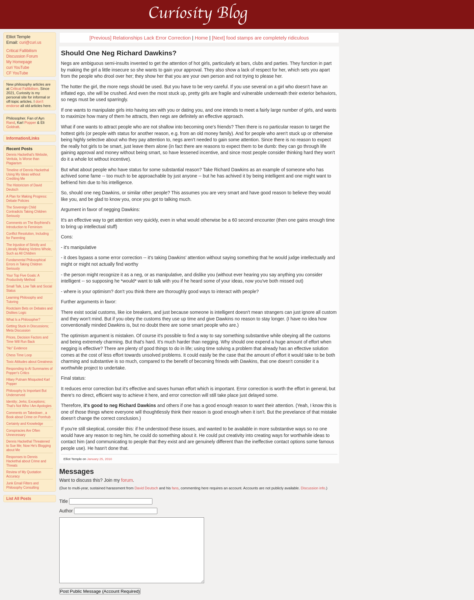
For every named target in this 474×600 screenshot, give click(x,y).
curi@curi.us (30, 42)
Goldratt (12, 127)
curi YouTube (17, 67)
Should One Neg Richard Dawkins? (118, 53)
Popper (30, 122)
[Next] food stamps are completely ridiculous (260, 38)
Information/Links (23, 138)
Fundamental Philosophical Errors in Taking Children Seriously (26, 264)
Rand (10, 122)
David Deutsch (146, 488)
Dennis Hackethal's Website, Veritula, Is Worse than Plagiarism (27, 159)
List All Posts (18, 498)
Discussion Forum (22, 56)
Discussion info (313, 488)
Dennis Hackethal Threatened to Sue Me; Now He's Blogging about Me (28, 446)
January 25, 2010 (99, 459)
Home (201, 38)
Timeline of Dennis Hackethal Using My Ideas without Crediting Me (27, 174)
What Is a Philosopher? (23, 319)
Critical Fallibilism (21, 50)
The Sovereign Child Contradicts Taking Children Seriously (26, 211)
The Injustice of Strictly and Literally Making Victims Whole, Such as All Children (29, 249)
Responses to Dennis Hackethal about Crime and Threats (26, 461)
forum (127, 480)
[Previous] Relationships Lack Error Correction (140, 38)
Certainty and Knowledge (24, 423)
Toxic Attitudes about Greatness (29, 362)
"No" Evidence (16, 348)
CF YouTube (17, 73)
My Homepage (19, 62)
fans (175, 488)
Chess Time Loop (19, 355)
